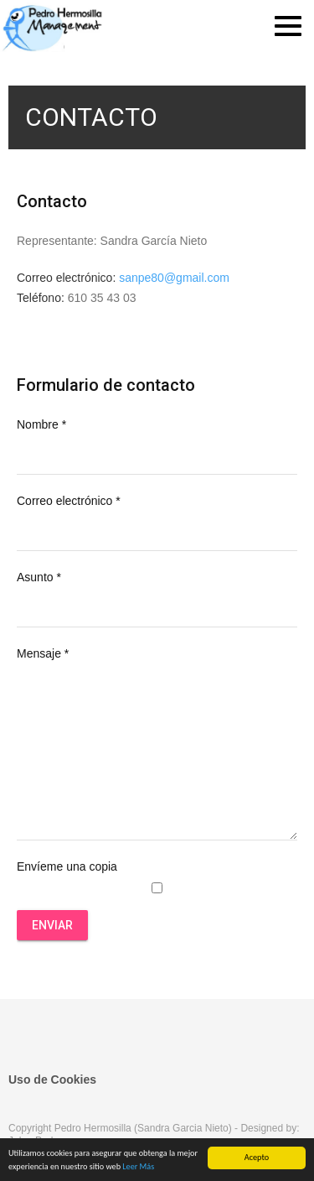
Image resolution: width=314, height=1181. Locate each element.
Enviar (52, 925)
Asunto (39, 577)
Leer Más (138, 1167)
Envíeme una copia (67, 866)
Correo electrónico (69, 500)
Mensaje (43, 653)
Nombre (41, 424)
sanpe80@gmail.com (174, 277)
